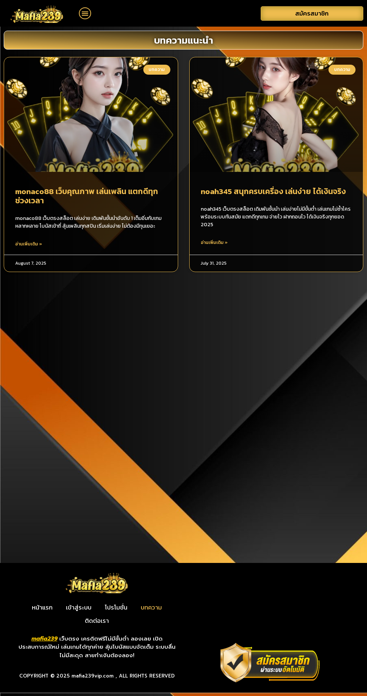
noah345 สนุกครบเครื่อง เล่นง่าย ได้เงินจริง (273, 194)
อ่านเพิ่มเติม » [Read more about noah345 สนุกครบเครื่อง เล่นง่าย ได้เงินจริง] (214, 245)
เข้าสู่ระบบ (78, 611)
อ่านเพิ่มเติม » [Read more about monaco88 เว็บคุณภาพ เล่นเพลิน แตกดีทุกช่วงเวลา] (28, 247)
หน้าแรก (42, 611)
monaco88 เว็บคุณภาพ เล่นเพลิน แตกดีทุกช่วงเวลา (86, 199)
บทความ (151, 611)
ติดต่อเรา (97, 624)
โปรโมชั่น (116, 611)
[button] (85, 13)
